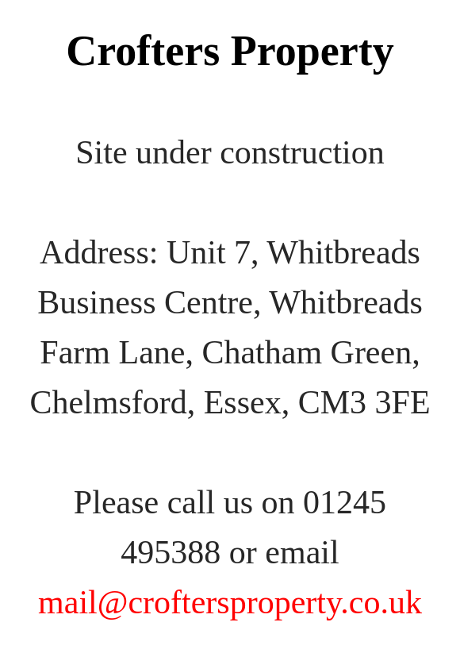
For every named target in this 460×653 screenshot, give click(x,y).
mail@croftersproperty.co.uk (230, 602)
